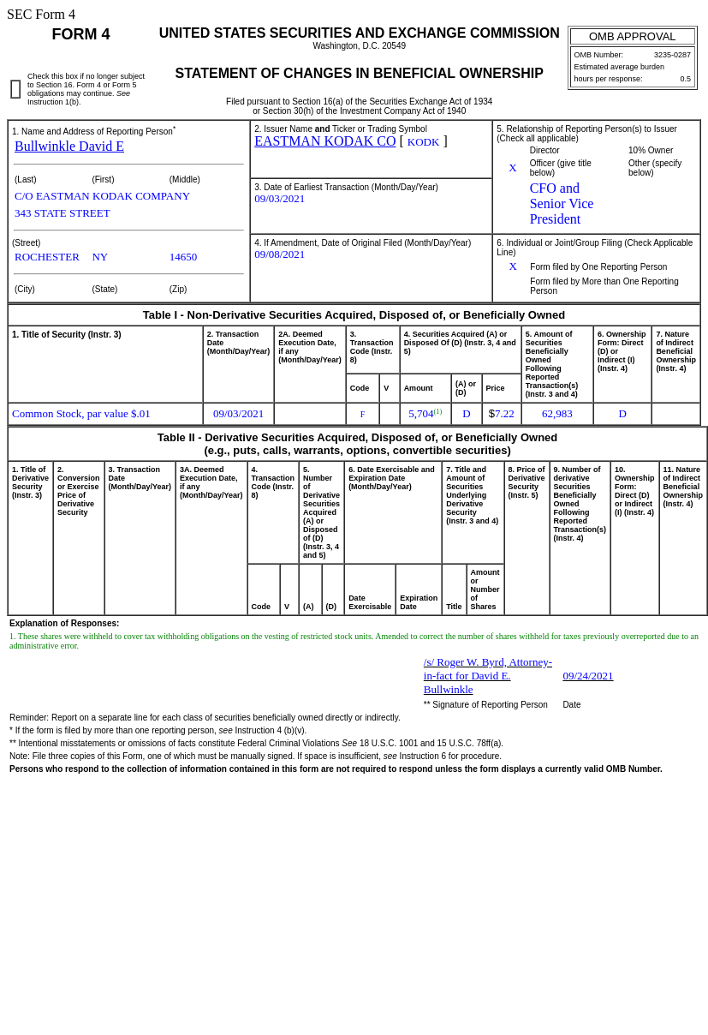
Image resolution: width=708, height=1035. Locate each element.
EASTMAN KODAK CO (325, 141)
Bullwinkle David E (69, 146)
